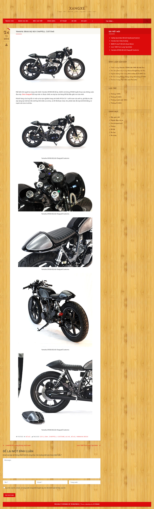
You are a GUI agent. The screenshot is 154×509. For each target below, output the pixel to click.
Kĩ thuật (63, 21)
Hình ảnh (51, 21)
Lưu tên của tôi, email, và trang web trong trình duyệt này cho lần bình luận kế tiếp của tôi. (35, 488)
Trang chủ (9, 21)
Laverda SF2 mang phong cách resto (18, 445)
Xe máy (83, 21)
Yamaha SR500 (82, 436)
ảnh (46, 436)
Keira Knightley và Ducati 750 (139, 71)
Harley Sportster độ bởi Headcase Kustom (125, 38)
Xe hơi (74, 21)
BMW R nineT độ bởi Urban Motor (122, 44)
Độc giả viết (38, 21)
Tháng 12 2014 (116, 97)
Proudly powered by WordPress (67, 504)
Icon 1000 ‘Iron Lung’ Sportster (87, 445)
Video (113, 126)
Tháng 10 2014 (116, 103)
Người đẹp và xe (117, 120)
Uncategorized (116, 123)
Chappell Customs (57, 436)
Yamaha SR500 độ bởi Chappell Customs (125, 50)
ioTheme (96, 504)
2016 (42, 436)
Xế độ (28, 436)
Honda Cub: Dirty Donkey (119, 41)
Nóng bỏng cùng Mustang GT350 (133, 77)
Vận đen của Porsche (129, 80)
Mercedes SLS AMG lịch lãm (139, 74)
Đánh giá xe (23, 21)
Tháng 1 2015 (115, 94)
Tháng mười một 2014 (119, 100)
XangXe (77, 9)
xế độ (73, 436)
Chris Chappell (27, 94)
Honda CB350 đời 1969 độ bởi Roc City (133, 67)
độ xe (68, 436)
